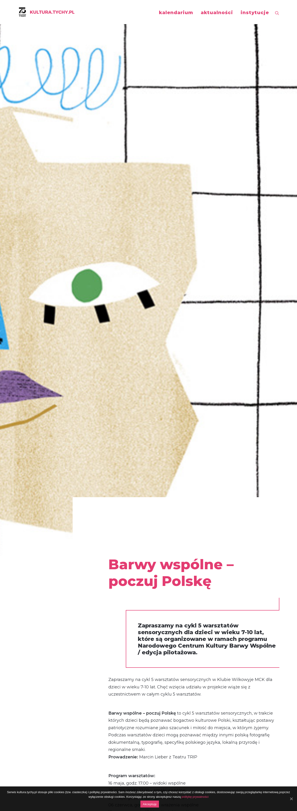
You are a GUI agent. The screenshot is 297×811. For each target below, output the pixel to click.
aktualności (217, 12)
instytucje (255, 12)
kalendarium (176, 12)
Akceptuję (149, 804)
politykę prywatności (194, 796)
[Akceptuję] (291, 798)
